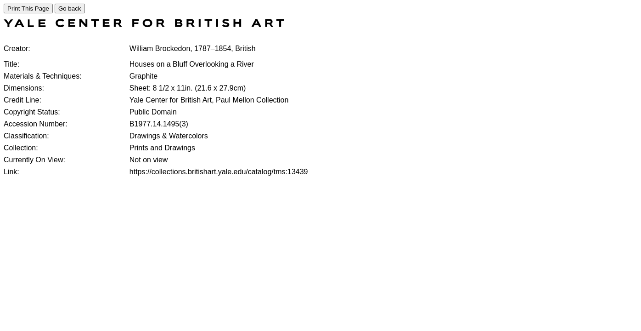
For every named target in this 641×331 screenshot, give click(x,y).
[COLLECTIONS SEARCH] (144, 25)
